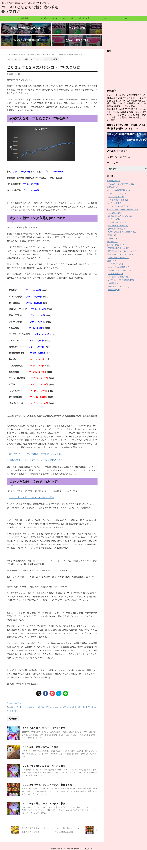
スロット (32, 696)
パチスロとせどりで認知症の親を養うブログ (73, 841)
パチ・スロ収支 (41, 18)
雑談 (105, 18)
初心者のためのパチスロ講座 (62, 19)
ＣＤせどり (127, 18)
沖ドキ (88, 696)
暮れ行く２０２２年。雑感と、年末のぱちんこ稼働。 (33, 444)
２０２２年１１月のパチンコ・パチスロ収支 (29, 487)
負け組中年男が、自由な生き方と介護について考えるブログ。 (73, 838)
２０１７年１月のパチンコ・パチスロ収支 (42, 755)
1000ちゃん (13, 696)
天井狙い (74, 696)
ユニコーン (57, 696)
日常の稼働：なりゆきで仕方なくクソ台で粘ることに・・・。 (37, 450)
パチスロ (40, 696)
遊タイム (12, 700)
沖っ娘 (81, 696)
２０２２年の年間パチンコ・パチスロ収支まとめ (45, 774)
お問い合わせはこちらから (119, 147)
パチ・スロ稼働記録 (20, 18)
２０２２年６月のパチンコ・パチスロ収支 (42, 717)
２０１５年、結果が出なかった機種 (39, 736)
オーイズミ (23, 696)
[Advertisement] (127, 61)
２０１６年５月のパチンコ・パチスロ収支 (42, 792)
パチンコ (48, 696)
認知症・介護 (84, 18)
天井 (68, 696)
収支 (64, 696)
